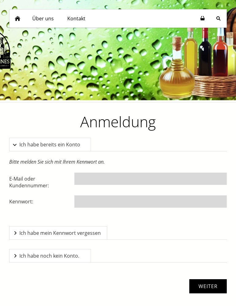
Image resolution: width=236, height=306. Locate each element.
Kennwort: (21, 201)
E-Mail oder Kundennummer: (29, 182)
